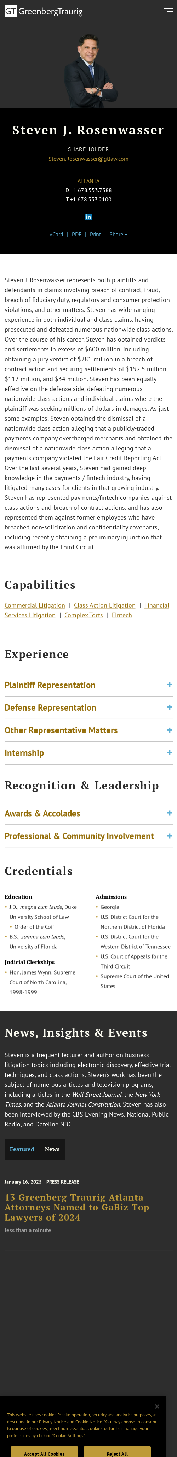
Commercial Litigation (35, 607)
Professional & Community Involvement (79, 838)
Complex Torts (83, 617)
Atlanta (88, 180)
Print (95, 234)
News (52, 1149)
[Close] (157, 1416)
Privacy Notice (52, 1431)
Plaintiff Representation (50, 690)
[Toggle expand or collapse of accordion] (170, 691)
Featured (22, 1149)
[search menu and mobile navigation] (170, 11)
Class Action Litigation (105, 607)
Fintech (122, 617)
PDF (76, 234)
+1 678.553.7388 (91, 190)
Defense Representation (50, 713)
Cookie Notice (88, 1431)
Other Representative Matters (61, 735)
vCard (56, 234)
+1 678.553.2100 (91, 199)
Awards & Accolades (42, 816)
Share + (118, 234)
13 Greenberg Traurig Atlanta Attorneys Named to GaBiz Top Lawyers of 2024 (77, 1213)
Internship (24, 758)
